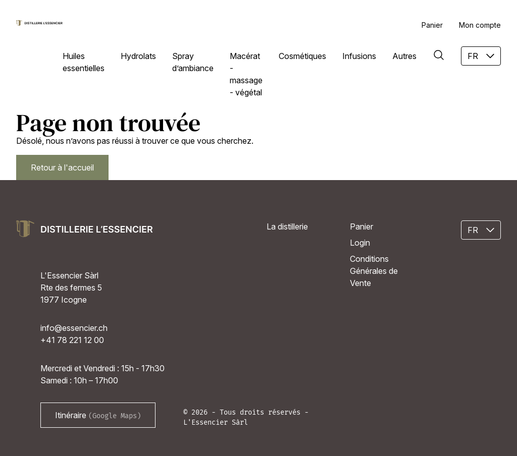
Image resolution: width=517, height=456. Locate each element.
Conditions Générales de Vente (374, 271)
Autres (404, 56)
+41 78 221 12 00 (72, 340)
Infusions (359, 56)
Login (360, 243)
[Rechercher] (439, 55)
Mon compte (480, 25)
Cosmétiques (302, 56)
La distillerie (287, 226)
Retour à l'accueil (62, 167)
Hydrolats (138, 56)
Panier (432, 25)
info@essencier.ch (74, 328)
